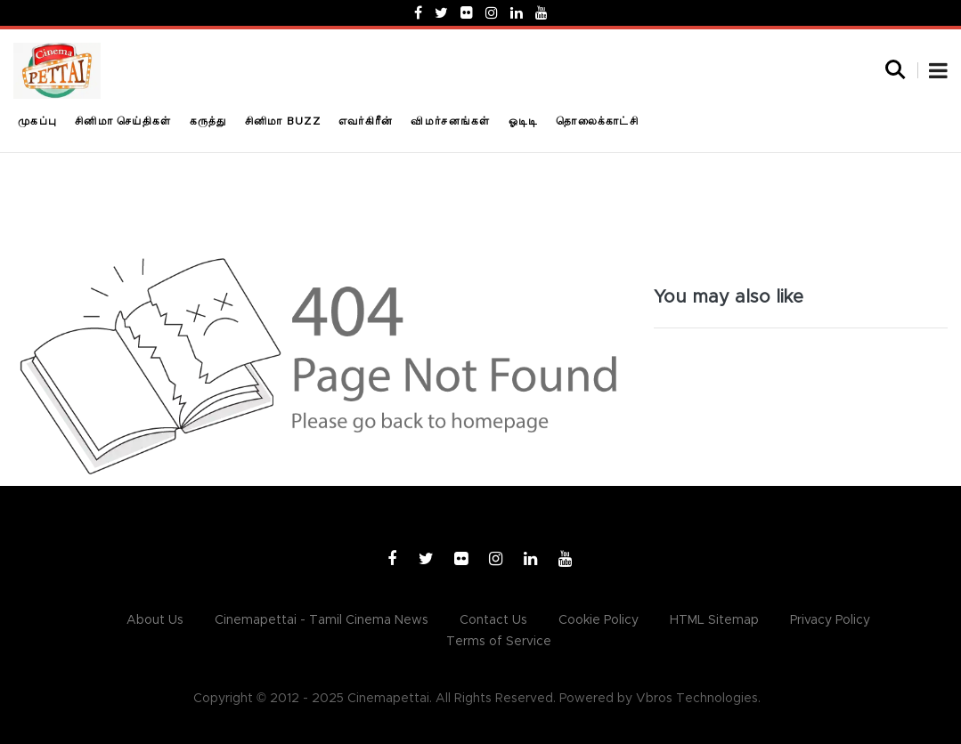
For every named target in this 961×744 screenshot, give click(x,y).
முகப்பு (37, 121)
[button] (938, 73)
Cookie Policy (598, 620)
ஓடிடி (524, 121)
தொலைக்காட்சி (597, 121)
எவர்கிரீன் (366, 121)
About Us (154, 620)
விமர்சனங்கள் (450, 121)
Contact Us (493, 620)
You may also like (728, 297)
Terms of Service (498, 641)
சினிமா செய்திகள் (123, 121)
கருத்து (208, 121)
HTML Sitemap (714, 620)
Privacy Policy (830, 620)
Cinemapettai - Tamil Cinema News (321, 620)
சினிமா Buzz (283, 121)
